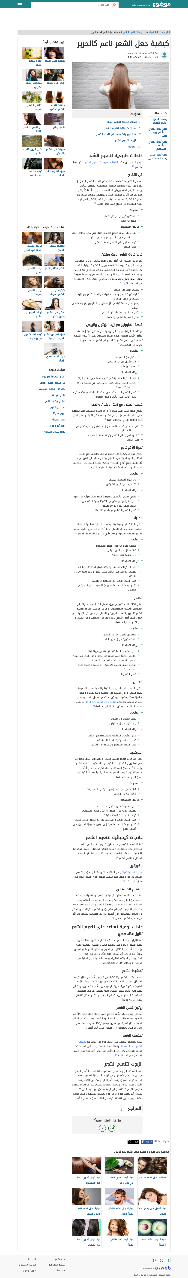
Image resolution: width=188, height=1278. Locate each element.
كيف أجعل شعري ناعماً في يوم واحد (157, 132)
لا (102, 1128)
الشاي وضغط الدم (55, 401)
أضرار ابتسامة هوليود (53, 376)
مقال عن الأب (58, 395)
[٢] (95, 203)
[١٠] (117, 857)
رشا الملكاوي (132, 53)
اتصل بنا (32, 1259)
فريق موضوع (29, 1270)
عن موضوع (60, 1259)
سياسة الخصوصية (56, 1265)
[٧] (76, 533)
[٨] (94, 706)
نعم (112, 1128)
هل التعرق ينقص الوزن (52, 383)
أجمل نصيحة (58, 419)
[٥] (105, 419)
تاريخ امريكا (59, 413)
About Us (60, 1270)
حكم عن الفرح (57, 407)
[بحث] (114, 5)
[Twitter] (161, 1260)
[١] (133, 166)
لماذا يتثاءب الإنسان (54, 432)
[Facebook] (168, 1260)
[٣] (121, 283)
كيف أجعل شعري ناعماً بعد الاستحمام (157, 145)
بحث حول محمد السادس (52, 389)
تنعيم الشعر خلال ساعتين (87, 462)
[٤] (119, 344)
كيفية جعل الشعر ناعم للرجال (100, 701)
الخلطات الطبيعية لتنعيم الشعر (102, 162)
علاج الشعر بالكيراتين (131, 872)
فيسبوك (149, 1141)
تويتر (137, 1141)
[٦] (111, 462)
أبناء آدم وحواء (57, 426)
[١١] (85, 1027)
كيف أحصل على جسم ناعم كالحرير (157, 156)
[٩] (132, 767)
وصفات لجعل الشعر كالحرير (160, 121)
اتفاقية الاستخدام (27, 1265)
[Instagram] (154, 1260)
